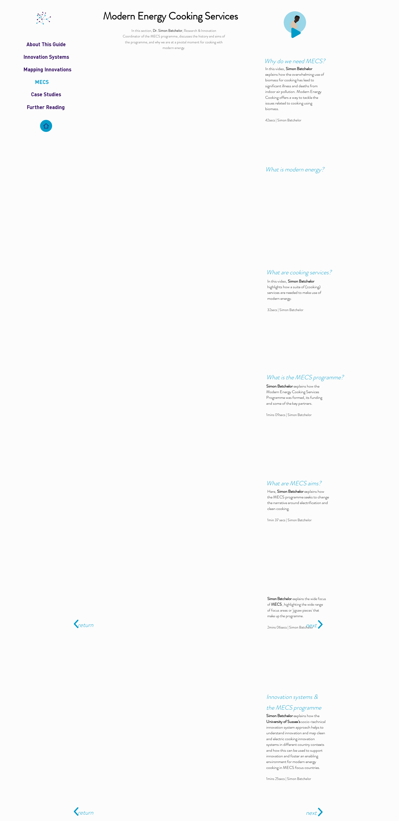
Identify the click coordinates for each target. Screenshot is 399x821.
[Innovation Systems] (46, 57)
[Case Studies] (46, 94)
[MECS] (42, 82)
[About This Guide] (46, 44)
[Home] (46, 126)
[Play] (296, 33)
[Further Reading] (45, 107)
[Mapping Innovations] (47, 69)
